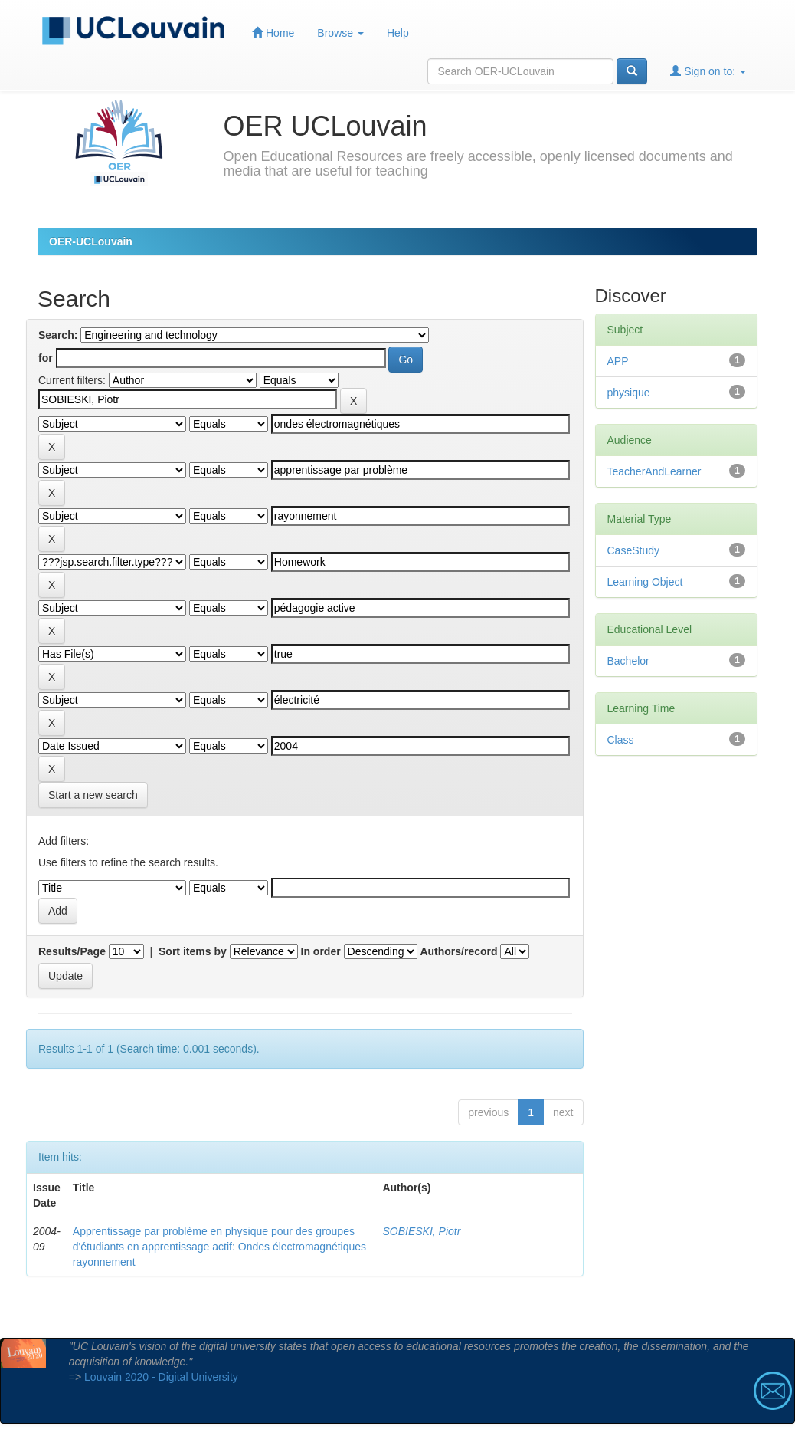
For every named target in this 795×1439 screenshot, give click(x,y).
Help (398, 33)
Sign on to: (708, 70)
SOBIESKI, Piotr (421, 1231)
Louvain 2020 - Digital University (161, 1377)
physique (628, 392)
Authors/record (458, 951)
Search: (57, 335)
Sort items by (193, 951)
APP (618, 361)
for (45, 358)
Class (620, 740)
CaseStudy (633, 550)
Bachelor (628, 661)
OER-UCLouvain (90, 241)
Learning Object (645, 582)
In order (321, 951)
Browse (340, 33)
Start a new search (93, 795)
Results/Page (72, 951)
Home (273, 32)
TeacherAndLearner (654, 471)
